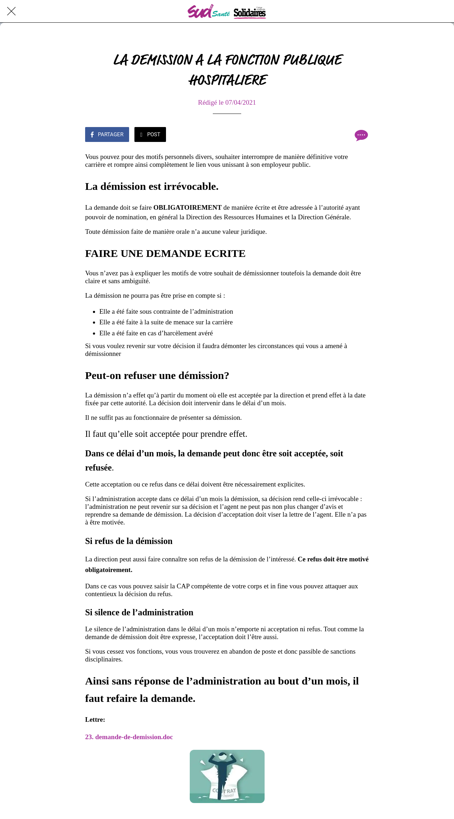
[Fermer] (11, 11)
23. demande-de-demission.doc (130, 737)
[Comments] (360, 135)
